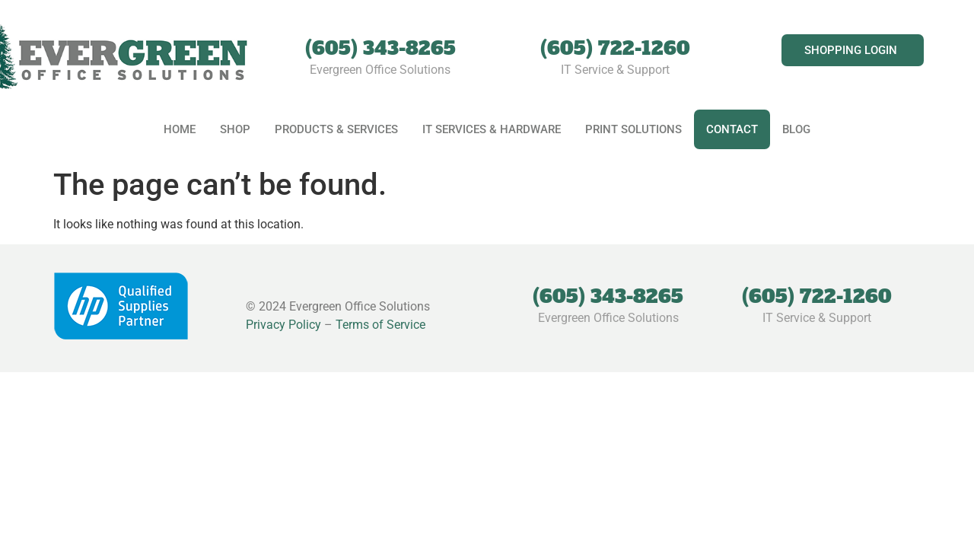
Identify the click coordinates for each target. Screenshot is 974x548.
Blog (796, 129)
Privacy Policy (283, 324)
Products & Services (336, 129)
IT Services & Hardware (491, 129)
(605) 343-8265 (380, 48)
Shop (235, 129)
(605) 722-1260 (615, 48)
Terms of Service (380, 324)
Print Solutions (633, 129)
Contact (732, 129)
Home (180, 129)
